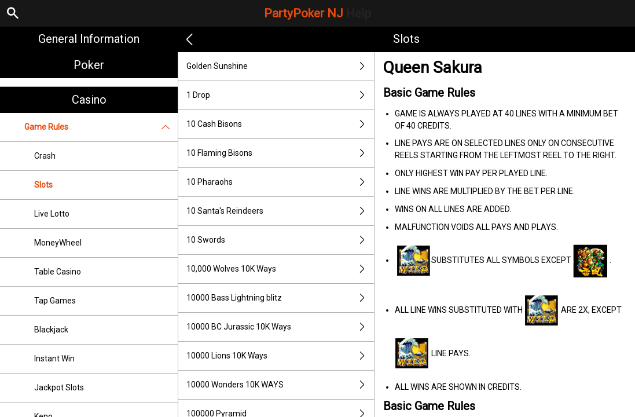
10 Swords (280, 240)
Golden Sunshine (280, 66)
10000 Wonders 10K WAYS (280, 385)
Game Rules (101, 127)
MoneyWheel (58, 242)
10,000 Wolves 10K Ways (280, 269)
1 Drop (280, 95)
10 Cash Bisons (280, 124)
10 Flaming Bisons (280, 153)
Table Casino (57, 271)
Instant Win (54, 358)
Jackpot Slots (59, 387)
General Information (89, 39)
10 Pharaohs (280, 182)
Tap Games (55, 300)
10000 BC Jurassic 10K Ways (280, 327)
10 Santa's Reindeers (280, 211)
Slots (43, 184)
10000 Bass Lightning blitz (280, 298)
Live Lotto (51, 213)
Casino (89, 100)
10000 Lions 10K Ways (280, 356)
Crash (45, 155)
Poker (89, 65)
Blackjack (51, 329)
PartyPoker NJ (317, 13)
